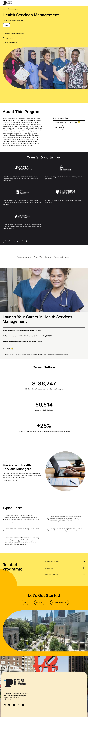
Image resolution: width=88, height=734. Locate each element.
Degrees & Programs (13, 9)
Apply (6, 25)
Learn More (8, 348)
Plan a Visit (39, 602)
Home (4, 9)
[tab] (23, 257)
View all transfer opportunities (15, 241)
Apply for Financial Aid (59, 602)
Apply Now (58, 127)
